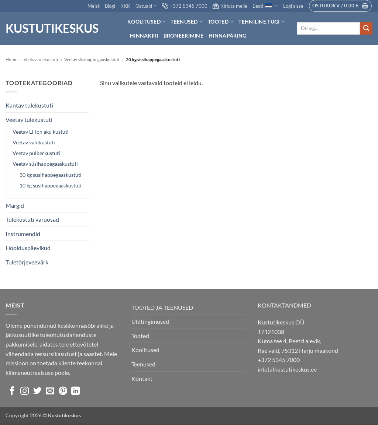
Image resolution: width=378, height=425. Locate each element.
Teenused (187, 21)
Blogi (110, 6)
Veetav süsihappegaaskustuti (91, 59)
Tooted (220, 21)
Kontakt (141, 378)
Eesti (265, 5)
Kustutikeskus (52, 28)
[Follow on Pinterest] (63, 391)
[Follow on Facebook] (12, 391)
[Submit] (366, 28)
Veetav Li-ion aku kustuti (41, 132)
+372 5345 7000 (184, 6)
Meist (93, 6)
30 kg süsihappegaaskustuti (51, 175)
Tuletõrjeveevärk (27, 262)
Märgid (15, 205)
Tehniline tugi (261, 21)
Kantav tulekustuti (29, 105)
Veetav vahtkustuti (34, 142)
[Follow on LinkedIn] (75, 391)
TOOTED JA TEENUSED (162, 307)
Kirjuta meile (230, 6)
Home (11, 59)
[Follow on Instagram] (24, 391)
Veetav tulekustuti (41, 59)
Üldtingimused (150, 321)
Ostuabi (146, 5)
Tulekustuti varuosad (32, 219)
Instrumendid (23, 233)
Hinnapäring (227, 35)
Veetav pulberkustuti (36, 153)
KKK (125, 6)
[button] (293, 6)
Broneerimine (183, 35)
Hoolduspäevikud (28, 247)
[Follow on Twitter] (37, 391)
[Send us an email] (50, 391)
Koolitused (146, 21)
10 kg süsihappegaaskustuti (51, 185)
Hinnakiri (144, 35)
